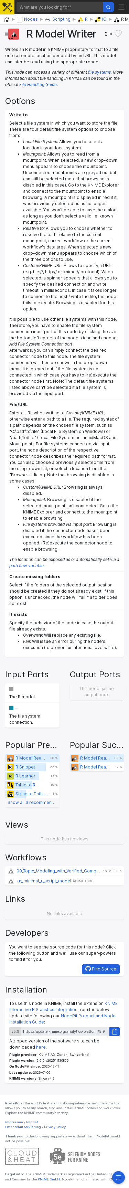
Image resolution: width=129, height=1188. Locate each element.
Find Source (100, 969)
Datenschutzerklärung (23, 1127)
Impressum (14, 1122)
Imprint (32, 1122)
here (41, 1047)
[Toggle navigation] (121, 7)
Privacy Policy (55, 1127)
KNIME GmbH (48, 1179)
